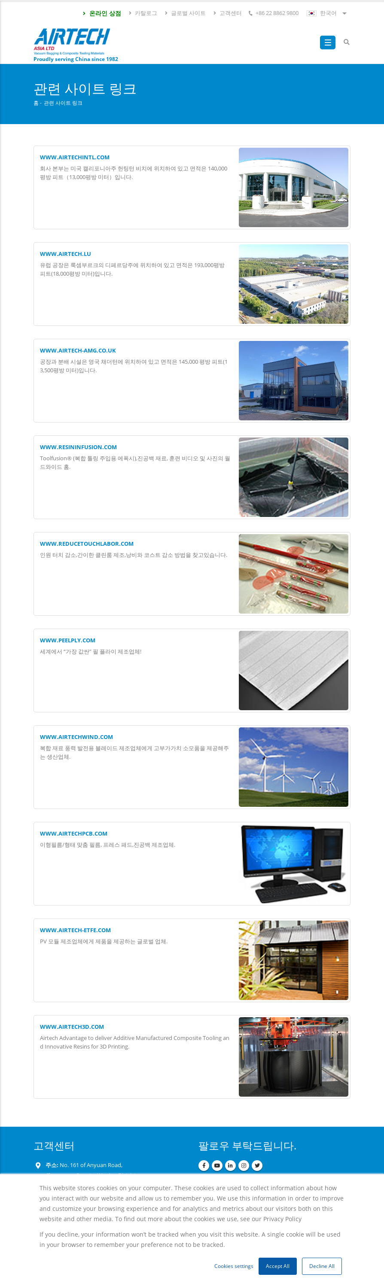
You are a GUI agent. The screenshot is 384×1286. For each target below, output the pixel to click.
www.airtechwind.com (76, 737)
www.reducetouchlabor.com (87, 543)
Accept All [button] (278, 1266)
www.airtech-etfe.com (75, 930)
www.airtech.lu (65, 254)
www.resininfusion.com (78, 447)
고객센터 (227, 13)
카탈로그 (142, 13)
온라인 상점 (101, 13)
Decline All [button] (322, 1266)
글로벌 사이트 (185, 13)
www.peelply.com (67, 640)
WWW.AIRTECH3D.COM (72, 1027)
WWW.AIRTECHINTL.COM (75, 157)
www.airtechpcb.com (73, 833)
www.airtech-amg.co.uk (78, 350)
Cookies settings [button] (233, 1266)
